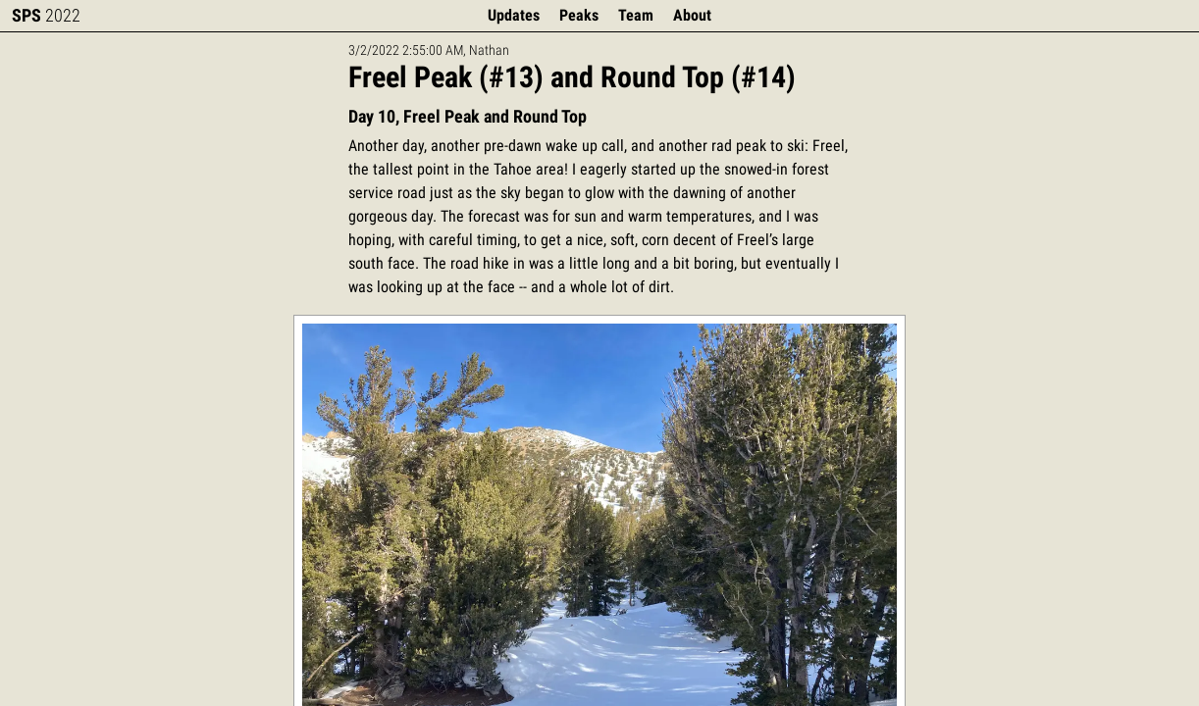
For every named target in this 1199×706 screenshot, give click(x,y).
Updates (514, 15)
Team (635, 15)
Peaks (579, 15)
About (692, 15)
